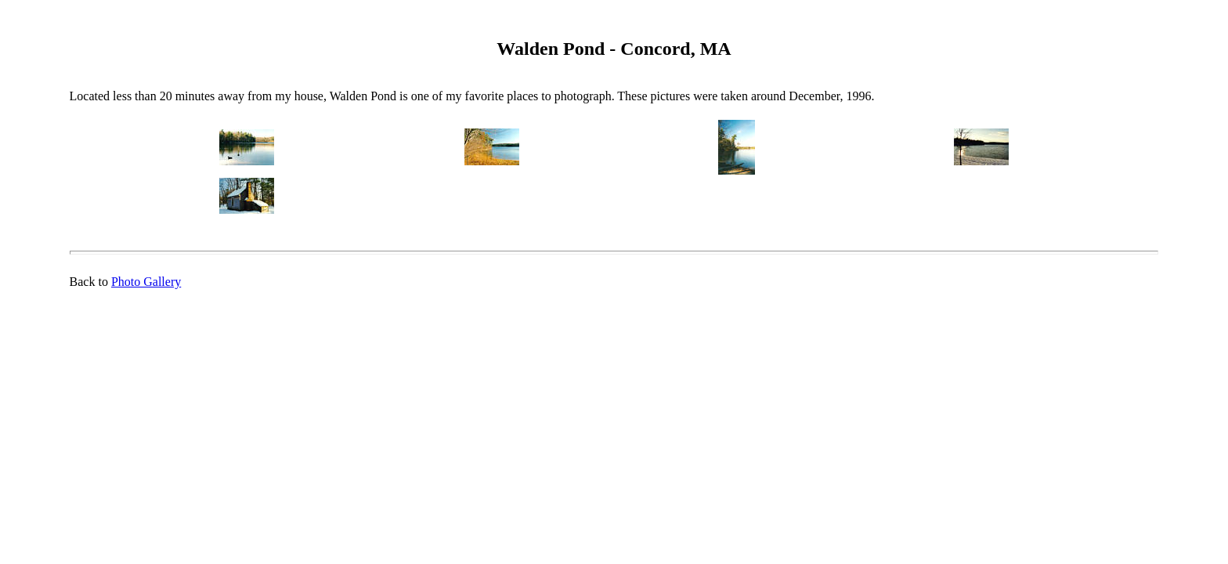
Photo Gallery (146, 281)
